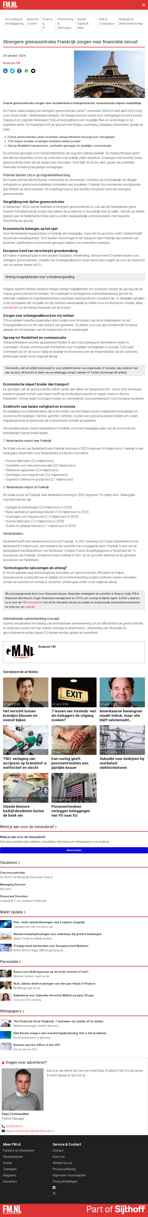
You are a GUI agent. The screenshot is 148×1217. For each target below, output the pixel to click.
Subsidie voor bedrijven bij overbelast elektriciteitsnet (122, 763)
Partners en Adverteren (18, 1150)
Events (7, 1163)
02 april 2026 (108, 704)
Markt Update (11, 912)
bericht (13, 307)
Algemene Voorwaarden (69, 1175)
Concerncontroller (12, 872)
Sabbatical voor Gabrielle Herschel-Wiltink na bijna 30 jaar (53, 995)
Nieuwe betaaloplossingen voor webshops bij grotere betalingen (57, 934)
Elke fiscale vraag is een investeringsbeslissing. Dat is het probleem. (60, 1033)
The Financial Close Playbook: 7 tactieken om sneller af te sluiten (58, 1021)
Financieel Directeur (14, 896)
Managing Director (13, 884)
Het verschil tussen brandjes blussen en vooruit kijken (20, 715)
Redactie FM (11, 63)
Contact (58, 1150)
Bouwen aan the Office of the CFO (36, 1045)
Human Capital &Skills (83, 23)
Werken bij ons (62, 1163)
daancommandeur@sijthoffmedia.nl (30, 1131)
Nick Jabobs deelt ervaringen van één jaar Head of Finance (54, 983)
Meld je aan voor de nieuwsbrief (27, 826)
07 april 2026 (12, 704)
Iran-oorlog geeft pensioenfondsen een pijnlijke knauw (69, 763)
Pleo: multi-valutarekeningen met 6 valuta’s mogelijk (49, 922)
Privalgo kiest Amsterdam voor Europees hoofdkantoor (51, 946)
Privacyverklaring (64, 1169)
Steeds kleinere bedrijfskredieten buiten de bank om (23, 811)
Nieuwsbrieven (13, 1157)
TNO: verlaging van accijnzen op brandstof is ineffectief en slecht (25, 763)
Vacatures (8, 862)
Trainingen (10, 1169)
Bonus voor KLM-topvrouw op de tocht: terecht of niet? (50, 972)
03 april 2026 (60, 704)
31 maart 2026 (13, 800)
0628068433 (14, 1126)
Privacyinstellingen (65, 1181)
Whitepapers (10, 1011)
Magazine (9, 1175)
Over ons (59, 1157)
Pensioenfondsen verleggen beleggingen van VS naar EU (70, 811)
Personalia (9, 961)
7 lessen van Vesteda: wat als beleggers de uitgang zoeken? (73, 715)
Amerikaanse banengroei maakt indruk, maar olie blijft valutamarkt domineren (121, 715)
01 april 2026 (108, 752)
